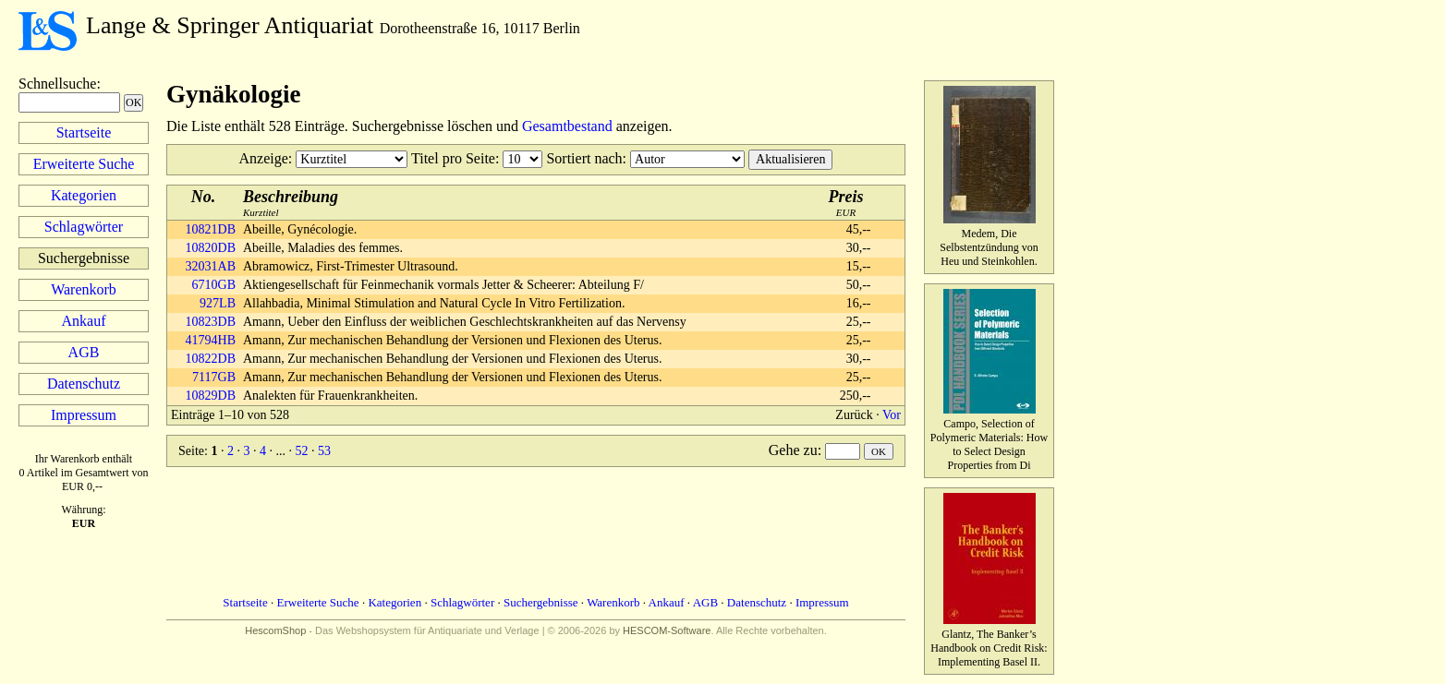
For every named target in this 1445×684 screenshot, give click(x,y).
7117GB (214, 377)
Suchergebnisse (541, 602)
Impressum (83, 415)
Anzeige (263, 158)
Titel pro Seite (453, 158)
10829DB (211, 395)
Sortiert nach (584, 158)
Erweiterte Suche (84, 164)
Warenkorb (83, 289)
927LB (218, 303)
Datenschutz (83, 383)
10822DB (211, 359)
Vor (891, 415)
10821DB (211, 229)
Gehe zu (793, 450)
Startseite (84, 132)
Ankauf (84, 321)
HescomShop (275, 630)
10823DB (211, 322)
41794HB (211, 340)
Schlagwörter (83, 226)
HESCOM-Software (666, 630)
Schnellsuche (57, 83)
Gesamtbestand (567, 126)
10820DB (211, 248)
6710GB (214, 285)
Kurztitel (290, 202)
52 (301, 451)
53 (324, 451)
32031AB (211, 266)
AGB (84, 352)
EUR (846, 202)
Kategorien (83, 195)
